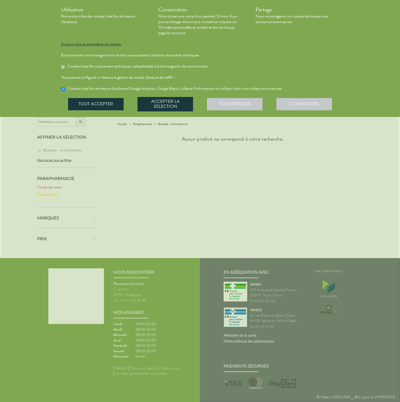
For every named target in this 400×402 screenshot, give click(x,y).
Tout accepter (96, 104)
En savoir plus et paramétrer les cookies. (91, 44)
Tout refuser (235, 104)
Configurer (304, 104)
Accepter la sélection (165, 104)
